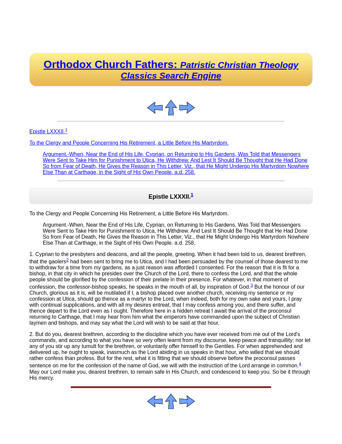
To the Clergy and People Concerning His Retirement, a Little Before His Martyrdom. (129, 143)
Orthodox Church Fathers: (171, 69)
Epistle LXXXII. (48, 131)
